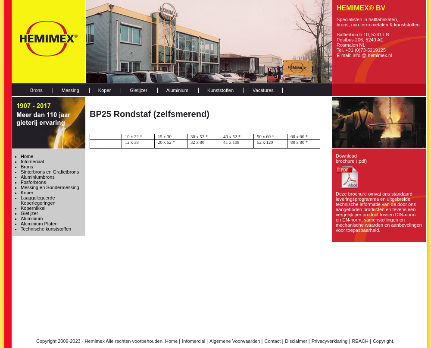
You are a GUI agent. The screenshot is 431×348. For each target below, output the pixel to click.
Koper (104, 90)
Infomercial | (195, 341)
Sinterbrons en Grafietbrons (50, 171)
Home (27, 156)
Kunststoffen (220, 90)
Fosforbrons (33, 182)
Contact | (273, 341)
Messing (70, 90)
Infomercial (32, 161)
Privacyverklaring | (331, 341)
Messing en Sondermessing (50, 187)
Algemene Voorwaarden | (235, 341)
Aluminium (177, 90)
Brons (36, 90)
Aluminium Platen (39, 223)
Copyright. (383, 341)
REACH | (361, 341)
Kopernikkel (33, 208)
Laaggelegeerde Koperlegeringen (38, 200)
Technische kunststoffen (46, 228)
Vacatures (263, 90)
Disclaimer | (297, 341)
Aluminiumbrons (38, 177)
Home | (172, 341)
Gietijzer (138, 90)
